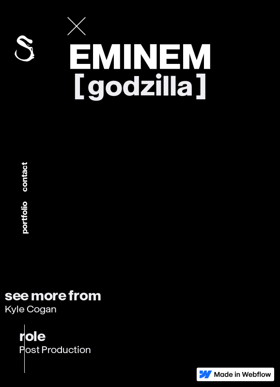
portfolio (24, 218)
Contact (24, 177)
